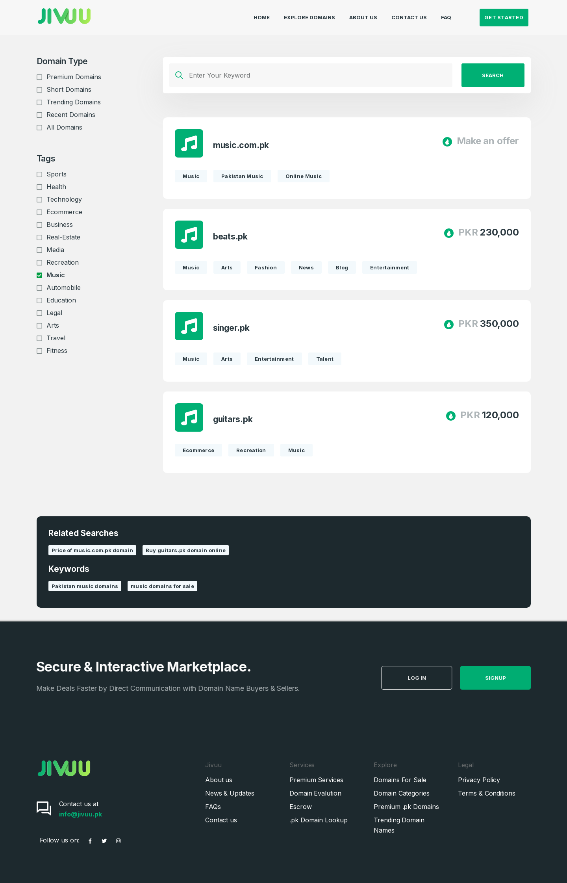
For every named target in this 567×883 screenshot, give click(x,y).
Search (493, 75)
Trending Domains (73, 102)
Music (55, 275)
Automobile (63, 287)
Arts (52, 325)
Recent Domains (70, 115)
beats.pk (230, 236)
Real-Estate (63, 237)
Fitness (56, 350)
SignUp (513, 678)
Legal (54, 313)
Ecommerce (64, 212)
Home (262, 14)
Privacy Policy (479, 780)
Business (59, 224)
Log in (434, 678)
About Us (363, 14)
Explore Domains (309, 14)
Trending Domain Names (399, 825)
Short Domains (68, 89)
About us (218, 780)
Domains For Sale (400, 780)
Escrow (300, 807)
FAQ (446, 14)
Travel (55, 338)
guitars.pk (233, 419)
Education (61, 300)
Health (56, 187)
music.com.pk (241, 145)
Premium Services (316, 780)
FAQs (213, 807)
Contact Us (409, 14)
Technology (64, 199)
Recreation (62, 262)
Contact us (221, 820)
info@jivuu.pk (80, 814)
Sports (56, 174)
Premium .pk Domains (406, 807)
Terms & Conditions (486, 793)
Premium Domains (73, 77)
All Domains (64, 127)
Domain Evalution (315, 793)
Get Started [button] (503, 14)
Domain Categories (402, 793)
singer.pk (231, 328)
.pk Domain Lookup (318, 820)
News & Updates (229, 793)
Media (55, 250)
